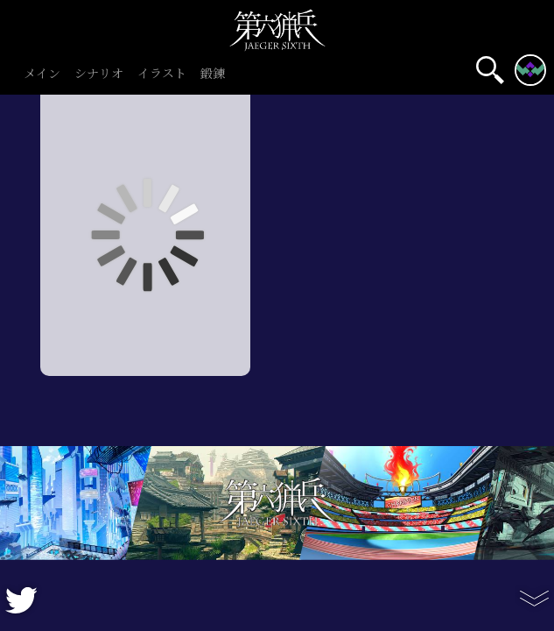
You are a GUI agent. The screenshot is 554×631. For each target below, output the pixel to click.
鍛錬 (212, 74)
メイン (42, 74)
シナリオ (98, 74)
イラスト (161, 74)
